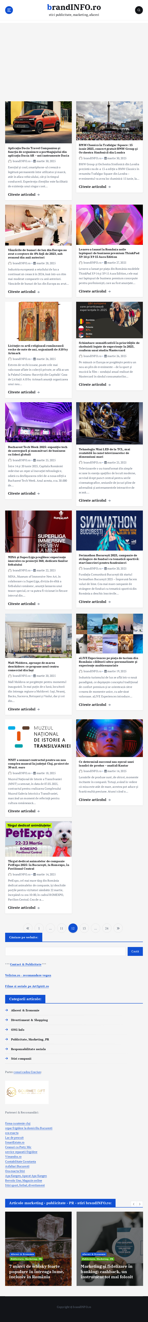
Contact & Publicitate (25, 964)
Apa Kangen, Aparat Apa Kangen (26, 1176)
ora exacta (11, 1133)
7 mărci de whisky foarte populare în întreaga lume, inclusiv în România (36, 1271)
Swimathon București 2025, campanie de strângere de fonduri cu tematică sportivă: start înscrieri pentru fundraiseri (109, 559)
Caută (135, 951)
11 (61, 928)
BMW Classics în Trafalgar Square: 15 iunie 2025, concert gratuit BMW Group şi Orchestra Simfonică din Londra (108, 148)
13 (84, 928)
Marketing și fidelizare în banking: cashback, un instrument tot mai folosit (107, 1271)
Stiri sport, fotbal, (16, 1185)
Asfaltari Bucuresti (17, 1166)
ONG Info (17, 1030)
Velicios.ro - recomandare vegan (28, 975)
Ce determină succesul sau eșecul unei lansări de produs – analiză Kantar (106, 763)
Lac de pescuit (14, 1137)
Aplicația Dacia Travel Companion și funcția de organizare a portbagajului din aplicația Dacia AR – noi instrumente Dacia (38, 151)
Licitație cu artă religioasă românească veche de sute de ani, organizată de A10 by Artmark (38, 349)
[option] (38, 1249)
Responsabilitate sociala (28, 1049)
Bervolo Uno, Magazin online (23, 1180)
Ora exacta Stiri (15, 1171)
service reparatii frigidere (21, 1152)
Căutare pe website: (23, 937)
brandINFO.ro (19, 161)
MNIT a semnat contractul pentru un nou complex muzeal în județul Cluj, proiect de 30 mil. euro (38, 763)
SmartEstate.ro (14, 1142)
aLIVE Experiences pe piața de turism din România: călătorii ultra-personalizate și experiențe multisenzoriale (108, 661)
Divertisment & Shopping (29, 1020)
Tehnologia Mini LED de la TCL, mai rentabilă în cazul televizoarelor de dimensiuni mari (104, 453)
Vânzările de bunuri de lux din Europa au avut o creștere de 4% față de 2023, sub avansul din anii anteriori (37, 253)
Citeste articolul (24, 194)
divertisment (36, 1185)
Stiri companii (21, 1058)
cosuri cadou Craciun (27, 1072)
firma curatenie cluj (17, 1123)
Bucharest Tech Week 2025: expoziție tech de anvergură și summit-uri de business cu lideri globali (37, 450)
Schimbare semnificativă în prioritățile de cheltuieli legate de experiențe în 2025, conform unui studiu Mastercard (109, 346)
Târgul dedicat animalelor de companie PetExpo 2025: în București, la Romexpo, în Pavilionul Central (38, 864)
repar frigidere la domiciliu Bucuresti (28, 1128)
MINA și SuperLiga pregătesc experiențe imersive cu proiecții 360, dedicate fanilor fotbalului (38, 560)
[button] (134, 1204)
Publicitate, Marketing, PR (30, 1039)
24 (106, 928)
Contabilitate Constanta (20, 1161)
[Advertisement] (74, 62)
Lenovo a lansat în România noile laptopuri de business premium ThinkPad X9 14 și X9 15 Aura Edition (109, 253)
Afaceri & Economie (25, 1010)
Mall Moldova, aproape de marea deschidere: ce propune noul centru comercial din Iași (33, 666)
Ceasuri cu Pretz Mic (18, 1147)
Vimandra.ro (13, 1156)
